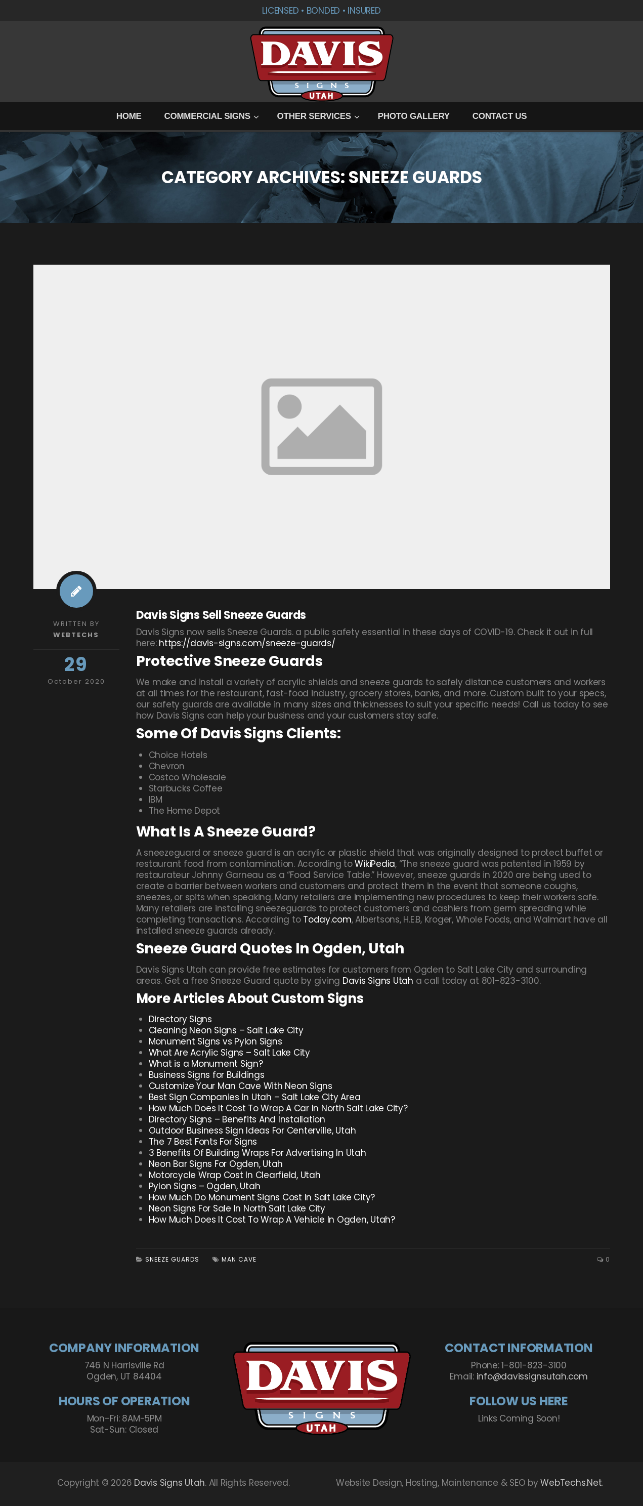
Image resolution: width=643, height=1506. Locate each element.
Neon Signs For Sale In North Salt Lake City (237, 1208)
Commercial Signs (207, 116)
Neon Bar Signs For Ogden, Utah (216, 1164)
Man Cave (239, 1259)
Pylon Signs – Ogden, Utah (205, 1186)
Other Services (314, 116)
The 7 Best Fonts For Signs (203, 1142)
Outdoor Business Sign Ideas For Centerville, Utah (252, 1130)
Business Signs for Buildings (207, 1075)
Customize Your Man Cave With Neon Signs (240, 1086)
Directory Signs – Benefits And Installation (237, 1119)
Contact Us (500, 116)
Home (129, 116)
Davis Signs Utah (377, 981)
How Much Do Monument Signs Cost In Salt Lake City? (262, 1197)
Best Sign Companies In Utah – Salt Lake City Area (255, 1097)
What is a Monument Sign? (206, 1064)
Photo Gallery (414, 116)
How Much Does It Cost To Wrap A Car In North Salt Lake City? (278, 1108)
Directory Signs (180, 1019)
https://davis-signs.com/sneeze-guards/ (247, 643)
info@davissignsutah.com (532, 1376)
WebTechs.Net (571, 1483)
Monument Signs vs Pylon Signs (215, 1041)
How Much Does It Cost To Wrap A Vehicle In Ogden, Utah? (272, 1220)
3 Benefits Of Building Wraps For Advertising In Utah (257, 1153)
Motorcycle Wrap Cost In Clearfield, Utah (235, 1175)
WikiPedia (375, 864)
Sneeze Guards (172, 1259)
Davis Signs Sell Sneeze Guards (221, 615)
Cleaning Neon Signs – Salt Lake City (226, 1030)
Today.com (327, 919)
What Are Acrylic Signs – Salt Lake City (229, 1053)
